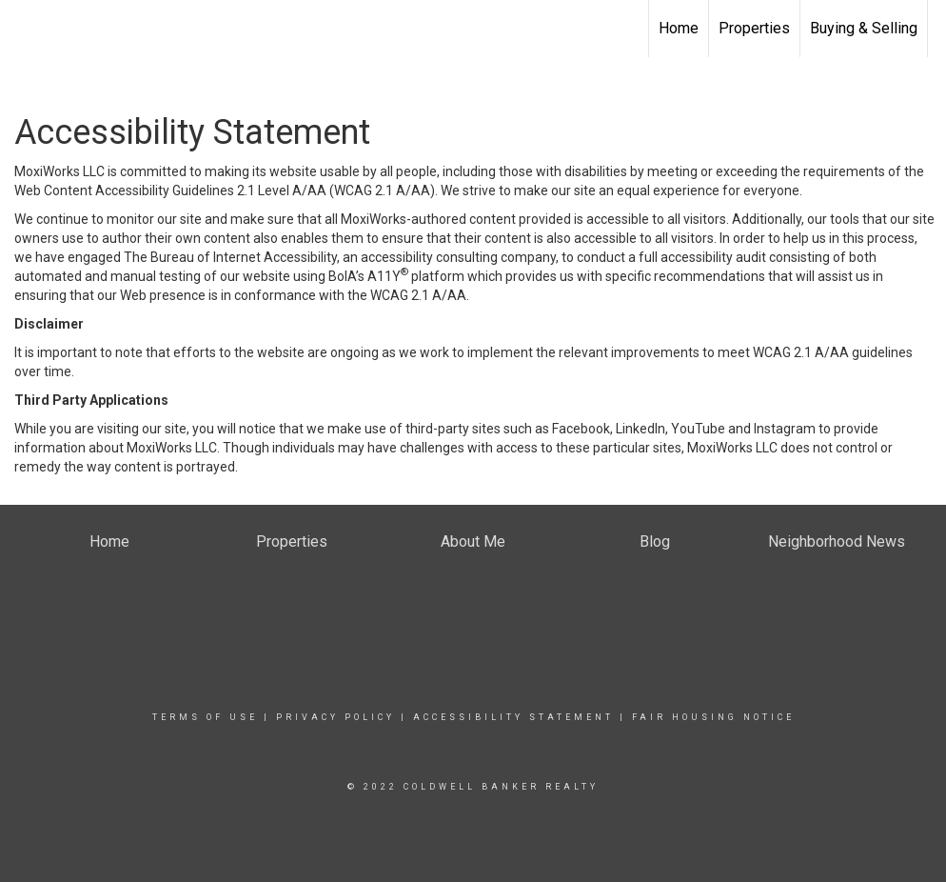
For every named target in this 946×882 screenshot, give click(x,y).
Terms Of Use (205, 717)
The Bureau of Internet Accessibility (230, 257)
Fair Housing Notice (713, 717)
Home (679, 28)
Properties (754, 28)
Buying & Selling (863, 28)
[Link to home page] (24, 28)
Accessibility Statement (513, 717)
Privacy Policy (335, 717)
